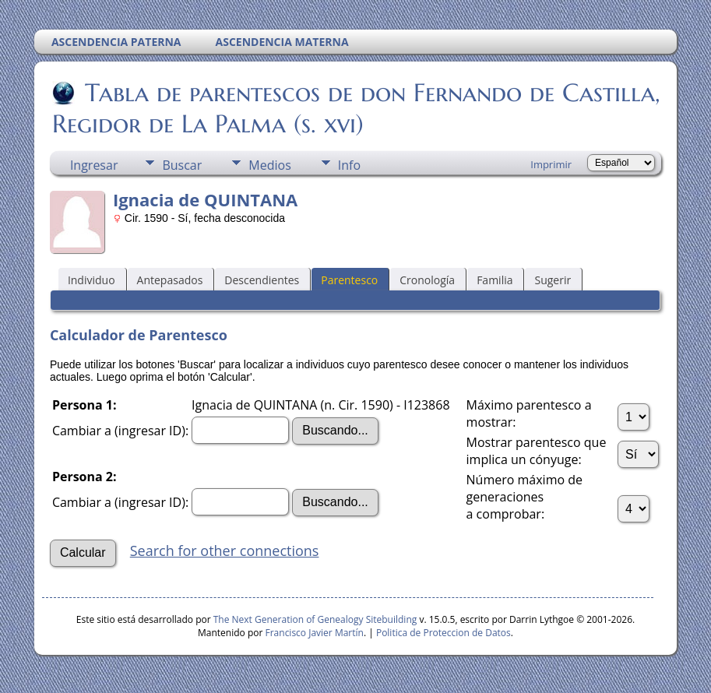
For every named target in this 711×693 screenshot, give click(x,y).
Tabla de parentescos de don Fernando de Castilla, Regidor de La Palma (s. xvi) (356, 108)
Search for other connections (224, 550)
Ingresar (94, 165)
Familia (494, 280)
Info (349, 165)
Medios (269, 165)
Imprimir (551, 164)
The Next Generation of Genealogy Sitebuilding (315, 619)
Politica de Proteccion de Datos (443, 632)
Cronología (427, 280)
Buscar (182, 165)
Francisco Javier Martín (315, 632)
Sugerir (552, 280)
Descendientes (261, 280)
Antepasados (170, 280)
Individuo (91, 280)
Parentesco (349, 280)
